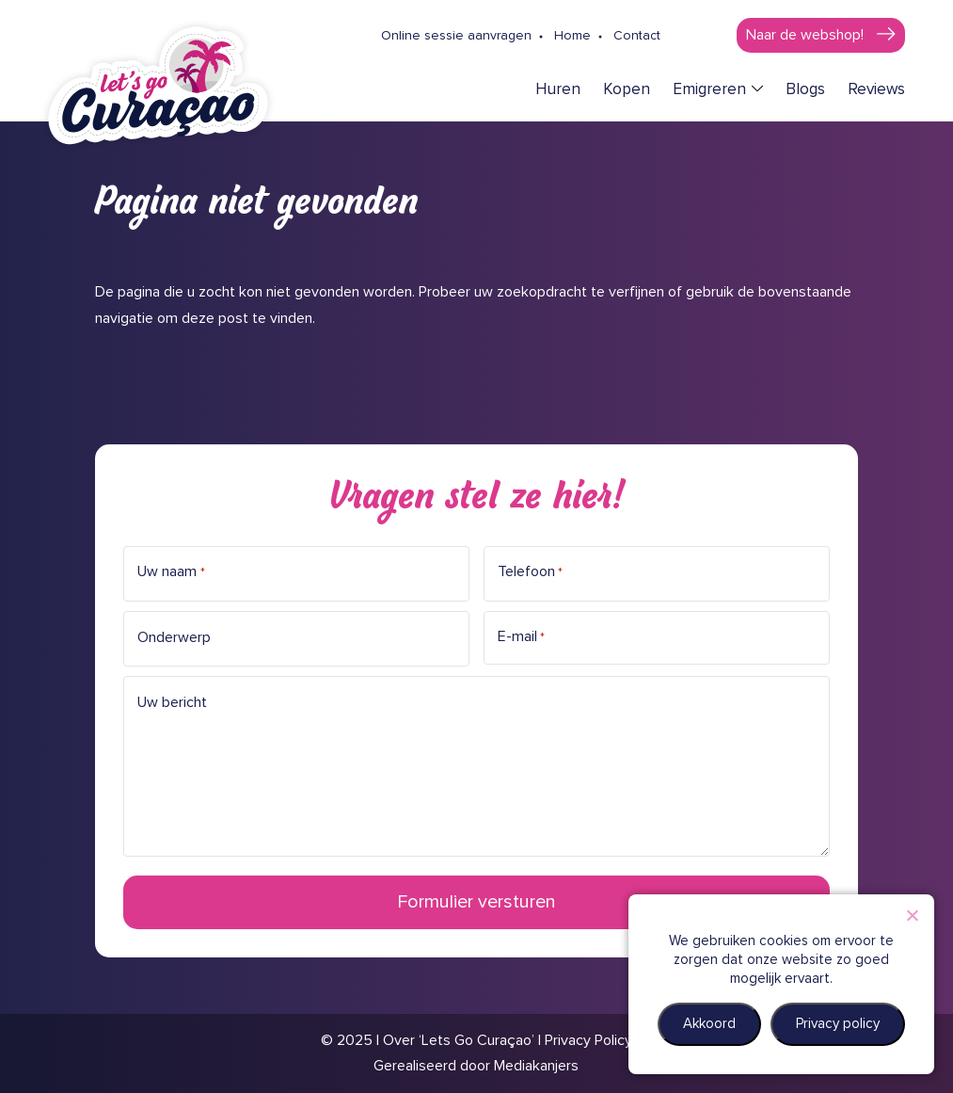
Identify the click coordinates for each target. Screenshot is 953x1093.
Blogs (805, 90)
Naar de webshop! (806, 34)
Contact (636, 35)
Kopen (626, 90)
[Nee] (911, 915)
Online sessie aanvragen (456, 35)
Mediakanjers (536, 1065)
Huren (557, 90)
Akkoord (709, 1024)
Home (572, 35)
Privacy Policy (588, 1040)
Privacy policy (838, 1024)
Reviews (876, 90)
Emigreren (709, 90)
